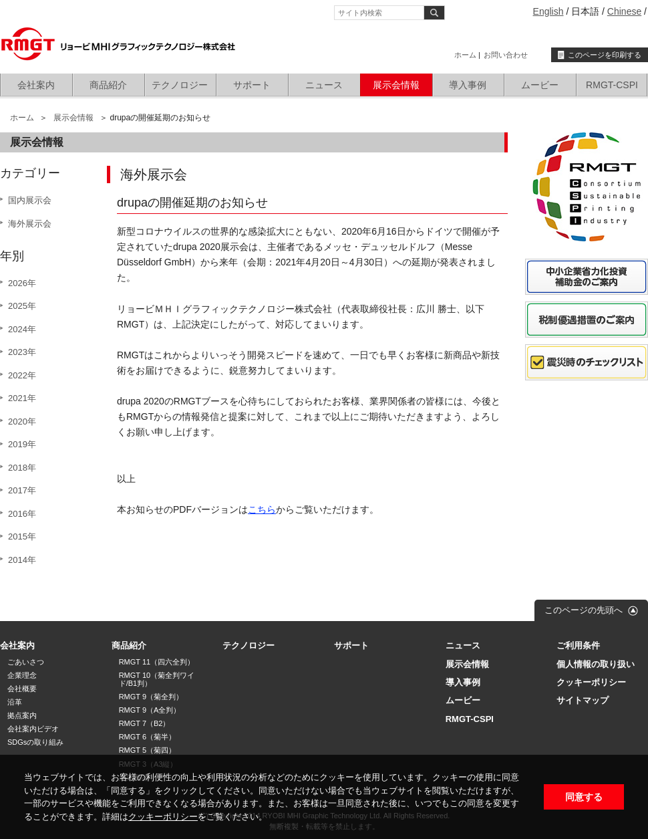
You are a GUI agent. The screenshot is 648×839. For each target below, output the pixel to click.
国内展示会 (29, 200)
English (548, 11)
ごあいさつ (25, 662)
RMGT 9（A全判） (150, 710)
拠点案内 (22, 715)
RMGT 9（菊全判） (151, 697)
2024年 (22, 329)
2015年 (22, 536)
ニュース (324, 85)
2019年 (22, 444)
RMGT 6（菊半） (147, 737)
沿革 (14, 702)
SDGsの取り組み (35, 742)
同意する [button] (584, 797)
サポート (252, 85)
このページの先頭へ (583, 610)
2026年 (22, 283)
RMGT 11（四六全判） (156, 662)
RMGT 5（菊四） (147, 750)
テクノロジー (180, 85)
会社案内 (36, 85)
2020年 (22, 421)
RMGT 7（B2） (144, 723)
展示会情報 (396, 85)
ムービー (539, 85)
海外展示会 (29, 224)
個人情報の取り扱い (595, 664)
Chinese (624, 11)
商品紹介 (108, 85)
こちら (262, 509)
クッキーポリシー (163, 817)
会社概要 (22, 689)
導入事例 (467, 85)
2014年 (22, 560)
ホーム (465, 55)
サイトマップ (582, 700)
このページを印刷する (604, 55)
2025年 (22, 306)
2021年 (22, 398)
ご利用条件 (578, 645)
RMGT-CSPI (612, 85)
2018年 (22, 468)
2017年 (22, 490)
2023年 (22, 352)
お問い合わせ (506, 55)
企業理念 (22, 675)
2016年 (22, 514)
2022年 (22, 375)
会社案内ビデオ (33, 729)
